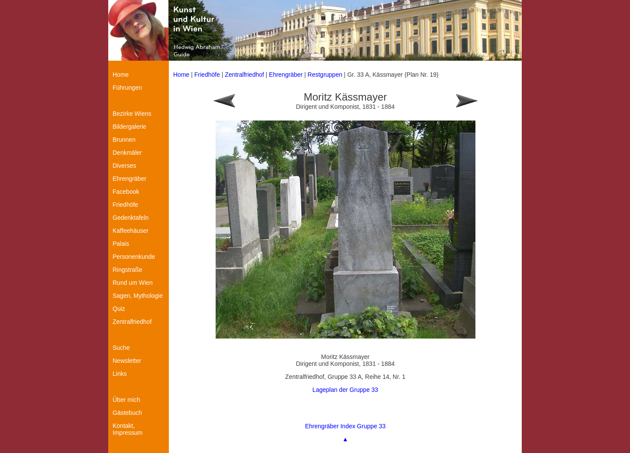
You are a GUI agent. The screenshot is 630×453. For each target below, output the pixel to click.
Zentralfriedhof (244, 74)
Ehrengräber (286, 74)
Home (181, 74)
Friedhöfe (207, 74)
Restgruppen (324, 74)
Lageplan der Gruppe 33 (345, 389)
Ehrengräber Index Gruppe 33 (345, 426)
